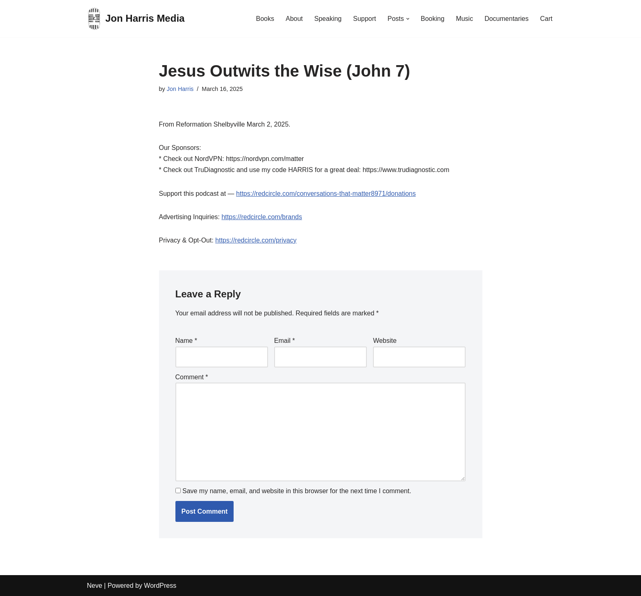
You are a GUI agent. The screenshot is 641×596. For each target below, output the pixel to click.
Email (284, 340)
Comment (191, 377)
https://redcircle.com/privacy (255, 240)
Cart (546, 18)
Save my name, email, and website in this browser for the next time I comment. (296, 490)
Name (186, 340)
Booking (433, 18)
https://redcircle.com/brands (261, 216)
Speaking (328, 18)
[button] (407, 18)
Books (265, 18)
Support (364, 18)
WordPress (160, 585)
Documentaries (506, 18)
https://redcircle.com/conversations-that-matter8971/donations (326, 193)
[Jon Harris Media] (135, 18)
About (294, 18)
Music (464, 18)
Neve (94, 585)
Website (385, 340)
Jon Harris (180, 89)
